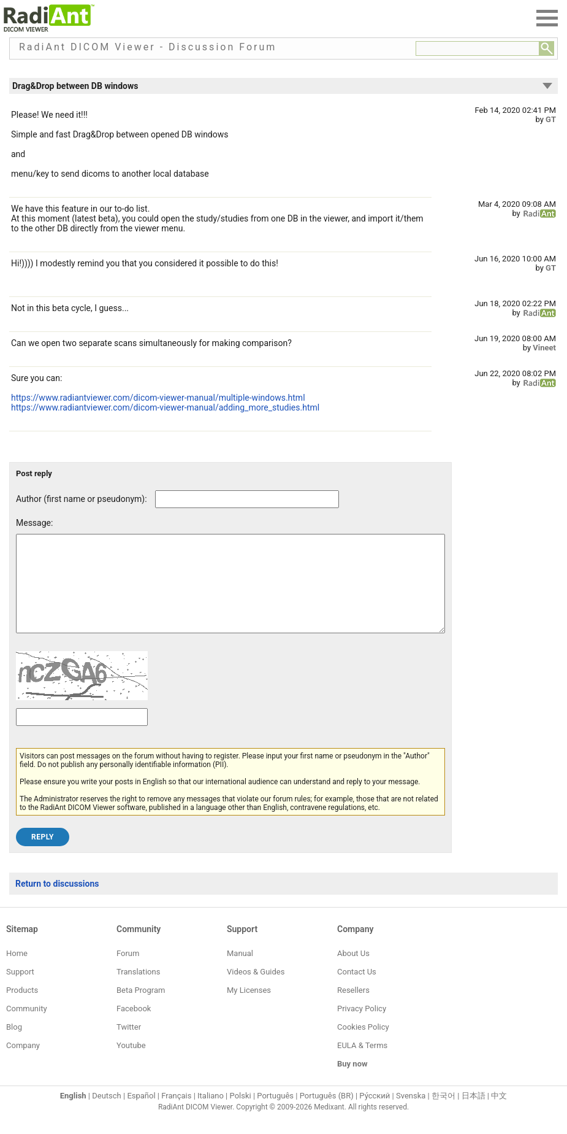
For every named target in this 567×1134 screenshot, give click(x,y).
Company (23, 1063)
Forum (127, 971)
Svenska (410, 1114)
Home (17, 971)
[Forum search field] (477, 48)
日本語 (473, 1114)
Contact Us (356, 990)
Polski (240, 1114)
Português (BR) (327, 1114)
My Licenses (249, 1008)
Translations (138, 990)
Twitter (128, 1045)
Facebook (133, 1027)
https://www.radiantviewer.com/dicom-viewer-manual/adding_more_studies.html (165, 407)
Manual (240, 971)
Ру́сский (374, 1114)
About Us (353, 971)
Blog (14, 1045)
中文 (499, 1114)
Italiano (210, 1114)
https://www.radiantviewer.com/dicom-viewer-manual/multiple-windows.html (158, 398)
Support (20, 990)
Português (275, 1114)
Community (26, 1027)
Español (141, 1114)
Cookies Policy (363, 1045)
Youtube (131, 1063)
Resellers (353, 1008)
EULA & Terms (362, 1063)
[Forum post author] (247, 499)
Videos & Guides (255, 990)
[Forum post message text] (230, 593)
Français (176, 1114)
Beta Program (140, 1008)
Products (22, 1008)
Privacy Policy (361, 1027)
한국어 (443, 1114)
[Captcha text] (82, 735)
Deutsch (106, 1114)
